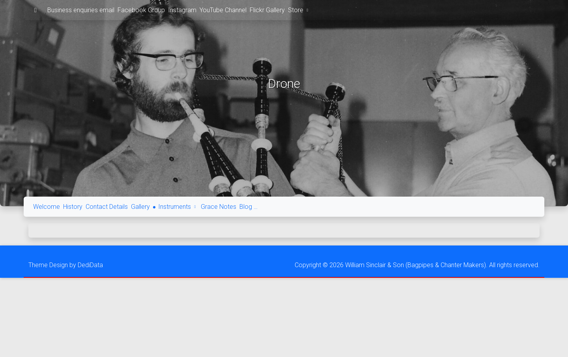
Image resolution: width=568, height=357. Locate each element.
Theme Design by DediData (65, 265)
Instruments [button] (178, 206)
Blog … (248, 206)
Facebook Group (141, 10)
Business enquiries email (80, 10)
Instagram (182, 10)
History (72, 206)
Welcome (46, 206)
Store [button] (299, 10)
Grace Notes (218, 206)
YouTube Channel (223, 10)
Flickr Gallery (267, 10)
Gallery (140, 206)
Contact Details (107, 206)
